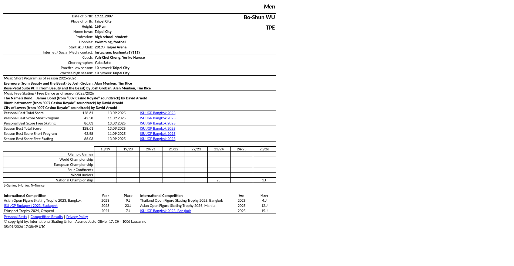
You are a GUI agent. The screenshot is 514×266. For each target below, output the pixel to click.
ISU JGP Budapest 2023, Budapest (31, 205)
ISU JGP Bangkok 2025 (157, 112)
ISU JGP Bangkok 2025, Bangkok (165, 210)
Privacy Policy (77, 216)
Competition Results (47, 216)
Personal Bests (15, 216)
